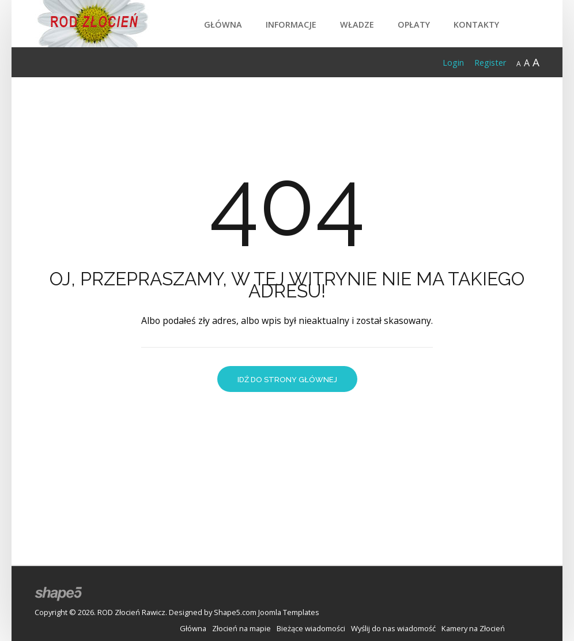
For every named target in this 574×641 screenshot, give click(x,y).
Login (453, 62)
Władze (357, 24)
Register (490, 62)
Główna (223, 24)
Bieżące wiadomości (311, 628)
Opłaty (414, 24)
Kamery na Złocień (473, 628)
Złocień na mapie (241, 628)
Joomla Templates (288, 612)
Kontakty (476, 24)
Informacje (291, 24)
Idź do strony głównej (287, 379)
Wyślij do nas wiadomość (393, 628)
